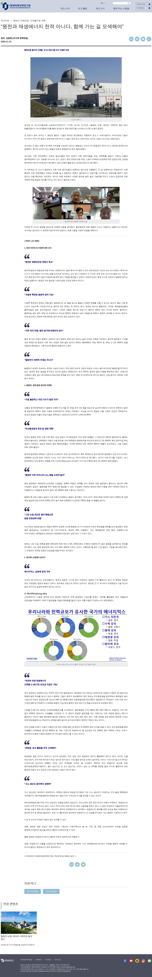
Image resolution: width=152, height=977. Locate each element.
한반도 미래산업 (21, 21)
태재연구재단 (143, 4)
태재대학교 (143, 8)
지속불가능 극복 (37, 21)
